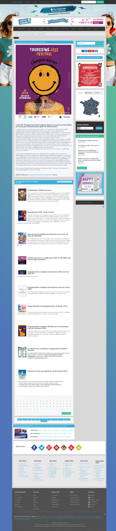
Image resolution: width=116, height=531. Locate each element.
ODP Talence (53, 467)
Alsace (38, 516)
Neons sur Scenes (85, 473)
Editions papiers (56, 500)
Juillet (45, 419)
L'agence (91, 495)
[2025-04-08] (88, 141)
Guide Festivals (17, 2)
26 (40, 401)
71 (20, 409)
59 (37, 406)
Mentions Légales (93, 500)
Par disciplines (18, 497)
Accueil (16, 34)
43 (40, 403)
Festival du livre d (99, 465)
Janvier (19, 419)
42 (37, 403)
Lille (34, 504)
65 (57, 406)
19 (17, 401)
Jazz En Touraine (99, 467)
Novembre (67, 419)
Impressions (55, 502)
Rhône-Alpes (26, 519)
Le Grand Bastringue (52, 476)
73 (27, 409)
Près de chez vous (44, 2)
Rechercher (55, 2)
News (29, 29)
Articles (35, 29)
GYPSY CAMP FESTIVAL (68, 476)
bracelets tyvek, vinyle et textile (49, 433)
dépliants (70, 430)
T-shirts (69, 433)
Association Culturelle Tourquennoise (41, 175)
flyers (40, 430)
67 (63, 406)
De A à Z (17, 495)
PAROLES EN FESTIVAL (37, 477)
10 (44, 398)
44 (43, 403)
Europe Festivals (74, 497)
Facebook (91, 504)
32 (60, 401)
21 (24, 401)
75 (33, 409)
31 (57, 401)
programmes (64, 430)
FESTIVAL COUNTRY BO (99, 469)
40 (30, 403)
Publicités (54, 497)
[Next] (40, 409)
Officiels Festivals (74, 502)
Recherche (100, 2)
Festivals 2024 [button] (21, 29)
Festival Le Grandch (98, 472)
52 (70, 403)
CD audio (55, 436)
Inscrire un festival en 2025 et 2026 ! (90, 57)
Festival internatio (100, 478)
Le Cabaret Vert (84, 478)
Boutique (73, 29)
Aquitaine (43, 516)
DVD (59, 436)
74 (30, 409)
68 (67, 406)
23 (30, 401)
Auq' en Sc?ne (22, 464)
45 (47, 403)
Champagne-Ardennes (87, 516)
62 (47, 406)
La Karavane (68, 473)
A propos (88, 29)
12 (50, 398)
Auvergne (49, 516)
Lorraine (53, 518)
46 (50, 403)
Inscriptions (55, 495)
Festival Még (53, 470)
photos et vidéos (65, 436)
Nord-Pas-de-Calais (70, 518)
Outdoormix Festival (37, 464)
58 (33, 406)
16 (63, 398)
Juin (41, 419)
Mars (29, 419)
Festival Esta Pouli (23, 475)
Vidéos (48, 29)
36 (17, 403)
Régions (80, 93)
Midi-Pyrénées (60, 518)
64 (53, 406)
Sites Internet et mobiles (45, 436)
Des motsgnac (99, 480)
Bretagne (73, 516)
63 (50, 406)
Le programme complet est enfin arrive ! (44, 277)
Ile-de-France (28, 518)
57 (30, 406)
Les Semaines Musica (83, 476)
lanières (60, 433)
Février (24, 419)
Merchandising (55, 504)
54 (20, 406)
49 (60, 403)
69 (70, 406)
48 (57, 403)
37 (20, 403)
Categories (89, 93)
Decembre (43, 421)
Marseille (35, 497)
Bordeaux (35, 502)
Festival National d (24, 465)
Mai (37, 419)
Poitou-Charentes (95, 518)
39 (27, 403)
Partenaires (81, 29)
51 (67, 403)
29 (50, 401)
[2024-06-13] (88, 153)
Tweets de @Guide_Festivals (84, 202)
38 (24, 403)
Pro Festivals (73, 495)
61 (43, 406)
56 (27, 406)
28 (47, 401)
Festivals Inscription (65, 2)
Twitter (91, 506)
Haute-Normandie (19, 518)
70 (17, 409)
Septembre (54, 419)
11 (47, 398)
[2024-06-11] (89, 161)
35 (70, 401)
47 (53, 403)
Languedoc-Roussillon (38, 518)
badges (65, 433)
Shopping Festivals (75, 500)
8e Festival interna (69, 472)
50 (63, 403)
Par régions (18, 502)
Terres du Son (68, 464)
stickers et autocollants (54, 430)
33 (63, 401)
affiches (45, 430)
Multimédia (54, 506)
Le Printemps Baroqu (22, 472)
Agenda (35, 2)
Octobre (61, 419)
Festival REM (37, 468)
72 (24, 409)
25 (37, 401)
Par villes (17, 504)
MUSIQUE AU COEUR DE (83, 471)
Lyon (34, 500)
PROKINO (21, 467)
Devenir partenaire (75, 504)
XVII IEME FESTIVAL (21, 469)
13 (53, 398)
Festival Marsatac (54, 468)
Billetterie (41, 29)
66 (60, 406)
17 (67, 398)
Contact (95, 29)
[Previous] (17, 398)
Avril (33, 419)
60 (40, 406)
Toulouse (35, 506)
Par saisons (18, 500)
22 (27, 401)
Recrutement (92, 502)
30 (53, 401)
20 (20, 401)
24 (33, 401)
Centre (78, 516)
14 (57, 398)
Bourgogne (67, 516)
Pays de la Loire (80, 518)
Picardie (87, 518)
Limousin (47, 518)
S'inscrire (99, 128)
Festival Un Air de (38, 480)
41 (33, 403)
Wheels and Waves (53, 464)
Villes (97, 93)
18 (70, 398)
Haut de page (66, 413)
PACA (20, 519)
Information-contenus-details (27, 34)
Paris (34, 495)
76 (37, 409)
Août (49, 419)
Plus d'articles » (82, 168)
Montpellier (36, 509)
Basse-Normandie (58, 516)
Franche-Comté (98, 516)
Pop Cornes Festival (98, 476)
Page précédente (41, 34)
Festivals (28, 2)
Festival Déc (68, 468)
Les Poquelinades (23, 477)
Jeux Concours (64, 29)
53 (17, 406)
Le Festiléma (37, 467)
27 (43, 401)
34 (67, 401)
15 (60, 398)
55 (24, 406)
